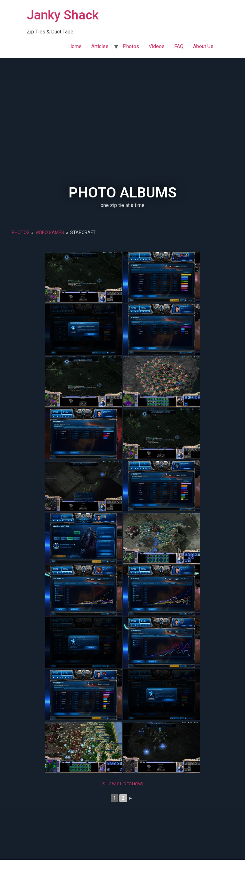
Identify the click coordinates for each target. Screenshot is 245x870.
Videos (157, 46)
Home (75, 46)
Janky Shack (63, 15)
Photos (131, 46)
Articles (99, 46)
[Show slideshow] (123, 783)
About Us (203, 46)
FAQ (178, 46)
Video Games (49, 232)
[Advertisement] (122, 137)
